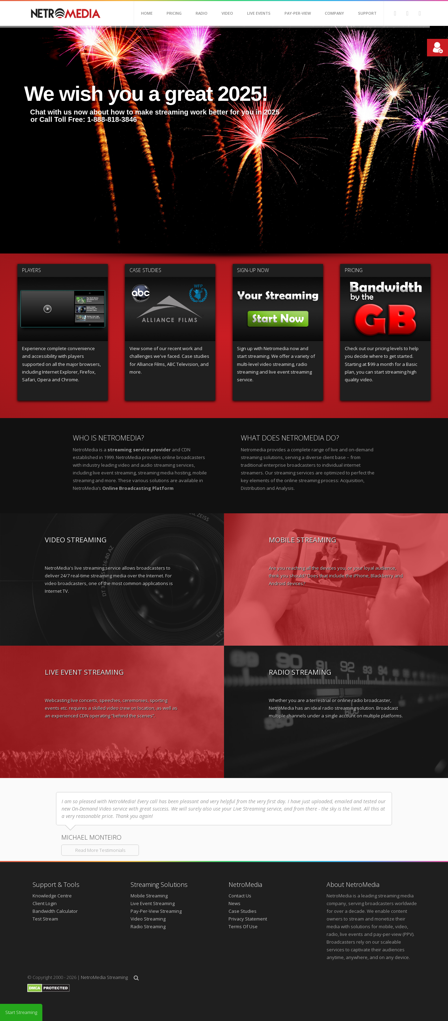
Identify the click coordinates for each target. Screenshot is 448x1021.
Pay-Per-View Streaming (156, 911)
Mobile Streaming (149, 895)
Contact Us (240, 895)
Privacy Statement (248, 919)
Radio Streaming (148, 926)
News (234, 903)
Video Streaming (148, 919)
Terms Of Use (243, 926)
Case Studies (243, 911)
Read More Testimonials (100, 850)
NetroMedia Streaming (104, 977)
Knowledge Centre (52, 895)
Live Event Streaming (153, 903)
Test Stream (45, 919)
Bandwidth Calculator (55, 911)
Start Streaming (21, 1012)
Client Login (45, 903)
